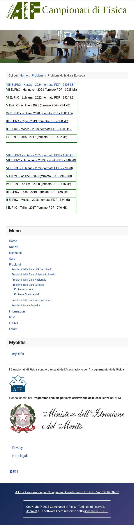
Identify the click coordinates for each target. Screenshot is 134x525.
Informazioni (17, 311)
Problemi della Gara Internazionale (31, 300)
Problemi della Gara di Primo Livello (32, 269)
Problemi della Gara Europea (28, 284)
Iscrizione (15, 253)
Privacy (17, 448)
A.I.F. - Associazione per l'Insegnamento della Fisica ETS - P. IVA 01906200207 (67, 492)
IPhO (12, 317)
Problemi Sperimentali (26, 294)
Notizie (13, 247)
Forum (13, 329)
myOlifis (18, 354)
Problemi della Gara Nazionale (29, 279)
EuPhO (13, 323)
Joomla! (31, 511)
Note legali (20, 456)
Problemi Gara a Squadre (26, 305)
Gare (12, 258)
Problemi (15, 264)
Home (13, 241)
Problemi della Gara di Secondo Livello (33, 274)
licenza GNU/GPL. (96, 511)
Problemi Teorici (23, 289)
